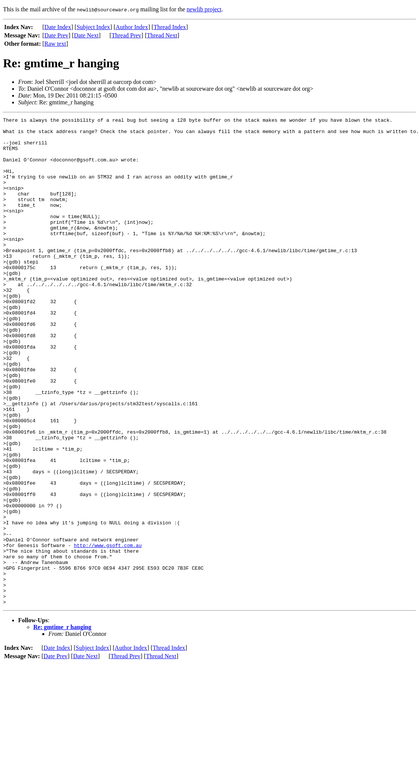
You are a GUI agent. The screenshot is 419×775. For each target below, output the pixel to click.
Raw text (55, 43)
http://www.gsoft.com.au (107, 631)
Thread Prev (126, 35)
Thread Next (162, 35)
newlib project (204, 9)
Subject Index (93, 27)
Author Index (132, 27)
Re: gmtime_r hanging (62, 724)
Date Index (57, 27)
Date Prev (56, 35)
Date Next (86, 35)
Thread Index (170, 27)
